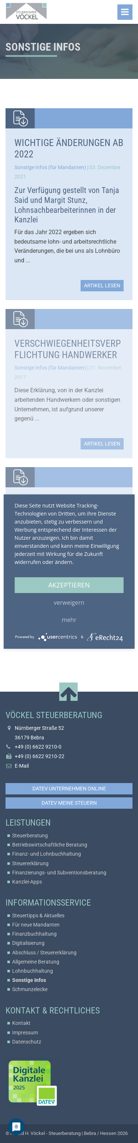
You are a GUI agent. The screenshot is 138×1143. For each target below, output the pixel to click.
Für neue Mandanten (36, 925)
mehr (68, 620)
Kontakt (21, 1023)
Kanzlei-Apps (27, 882)
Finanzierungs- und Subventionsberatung (59, 873)
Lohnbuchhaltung (32, 971)
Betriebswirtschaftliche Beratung (49, 845)
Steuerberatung (30, 835)
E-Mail (22, 766)
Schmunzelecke (29, 989)
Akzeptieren (69, 584)
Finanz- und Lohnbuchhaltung (46, 854)
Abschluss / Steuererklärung (44, 952)
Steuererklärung (30, 863)
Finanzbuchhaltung (34, 934)
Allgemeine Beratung (35, 962)
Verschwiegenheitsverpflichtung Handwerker (67, 349)
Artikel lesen (102, 285)
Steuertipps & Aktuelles (38, 915)
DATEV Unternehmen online (69, 788)
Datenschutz (26, 1042)
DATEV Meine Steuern (69, 803)
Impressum (25, 1032)
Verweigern (69, 602)
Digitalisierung (28, 943)
